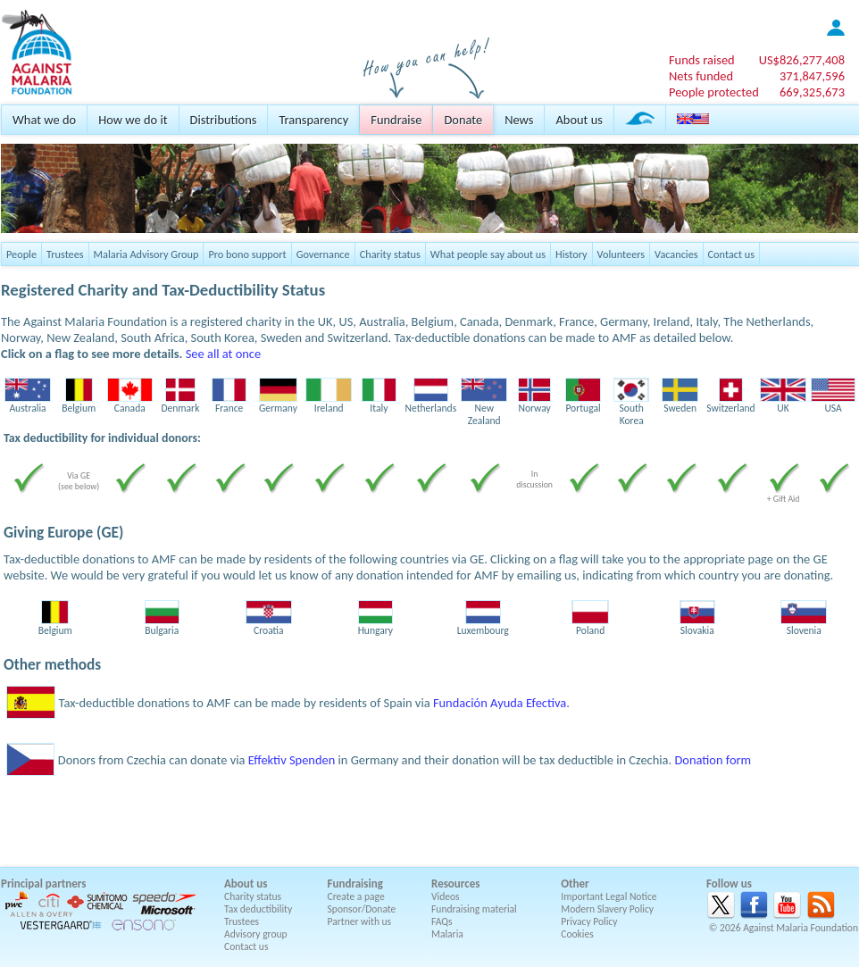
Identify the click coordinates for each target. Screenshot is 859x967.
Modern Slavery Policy (607, 909)
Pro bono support (247, 254)
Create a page (356, 896)
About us (578, 120)
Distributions (223, 120)
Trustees (65, 254)
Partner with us (360, 921)
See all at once (223, 354)
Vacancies (676, 254)
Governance (323, 254)
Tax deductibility (258, 909)
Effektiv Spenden (292, 760)
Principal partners (43, 883)
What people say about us (488, 254)
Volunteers (621, 254)
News (519, 120)
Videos (445, 896)
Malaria (447, 934)
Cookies (577, 934)
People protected (714, 92)
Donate (463, 120)
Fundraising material (474, 909)
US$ (802, 60)
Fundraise (396, 120)
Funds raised (702, 60)
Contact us (731, 254)
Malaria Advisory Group (146, 254)
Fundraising (355, 883)
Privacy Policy (589, 921)
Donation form (712, 760)
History (571, 254)
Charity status (390, 254)
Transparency (313, 120)
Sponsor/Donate (362, 909)
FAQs (442, 921)
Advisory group (256, 934)
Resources (455, 883)
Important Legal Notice (608, 896)
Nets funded (701, 76)
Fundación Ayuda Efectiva (499, 703)
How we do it (132, 120)
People (21, 254)
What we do (44, 120)
